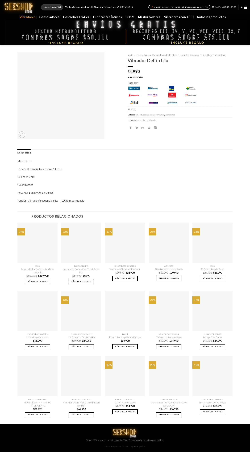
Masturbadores (149, 17)
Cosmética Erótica (76, 17)
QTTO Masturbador (125, 402)
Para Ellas (207, 55)
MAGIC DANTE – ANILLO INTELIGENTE (37, 404)
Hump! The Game (212, 337)
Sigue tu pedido (138, 446)
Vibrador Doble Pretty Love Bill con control (81, 404)
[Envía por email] (143, 128)
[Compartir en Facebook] (131, 128)
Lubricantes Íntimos (107, 17)
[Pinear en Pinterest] (149, 128)
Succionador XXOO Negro (212, 402)
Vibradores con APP (178, 17)
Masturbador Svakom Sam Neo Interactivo (37, 271)
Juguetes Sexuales (189, 55)
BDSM (130, 17)
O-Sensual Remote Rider (169, 337)
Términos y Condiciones (116, 446)
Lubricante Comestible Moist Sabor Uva (81, 271)
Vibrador (152, 120)
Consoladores (49, 17)
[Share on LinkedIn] (155, 128)
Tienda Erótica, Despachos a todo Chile (156, 55)
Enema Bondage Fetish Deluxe (125, 337)
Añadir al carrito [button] (38, 281)
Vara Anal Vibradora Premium (125, 269)
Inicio (130, 55)
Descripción (24, 152)
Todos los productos (211, 17)
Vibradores (27, 17)
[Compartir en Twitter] (137, 128)
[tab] (24, 152)
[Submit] (60, 7)
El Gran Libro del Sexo (212, 269)
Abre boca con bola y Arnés (169, 269)
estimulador (142, 120)
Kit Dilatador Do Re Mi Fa (81, 337)
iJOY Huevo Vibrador (37, 337)
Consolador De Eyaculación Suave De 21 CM (169, 404)
